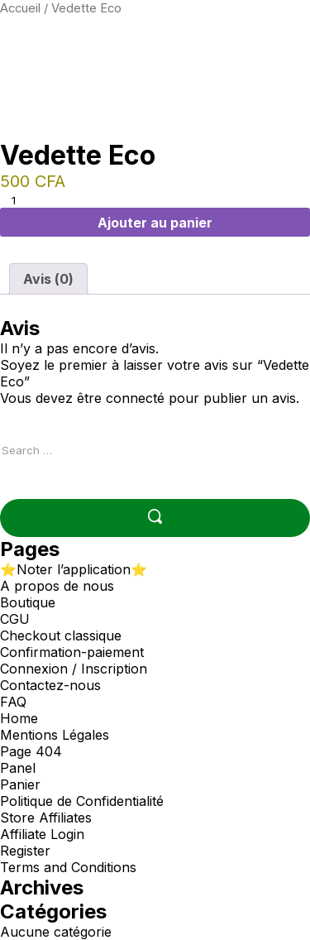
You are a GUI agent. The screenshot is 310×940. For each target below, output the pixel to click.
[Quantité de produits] (20, 200)
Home (19, 718)
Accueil (20, 8)
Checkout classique (61, 635)
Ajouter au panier (155, 222)
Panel (18, 768)
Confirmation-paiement (72, 652)
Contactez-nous (50, 685)
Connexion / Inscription (73, 668)
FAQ (13, 701)
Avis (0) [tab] (48, 279)
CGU (15, 619)
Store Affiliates (46, 817)
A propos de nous (57, 586)
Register (25, 850)
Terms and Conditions (68, 867)
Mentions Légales (54, 735)
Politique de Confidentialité (82, 801)
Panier (20, 784)
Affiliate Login (42, 834)
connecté (135, 398)
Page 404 (31, 751)
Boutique (27, 602)
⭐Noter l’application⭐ (73, 569)
